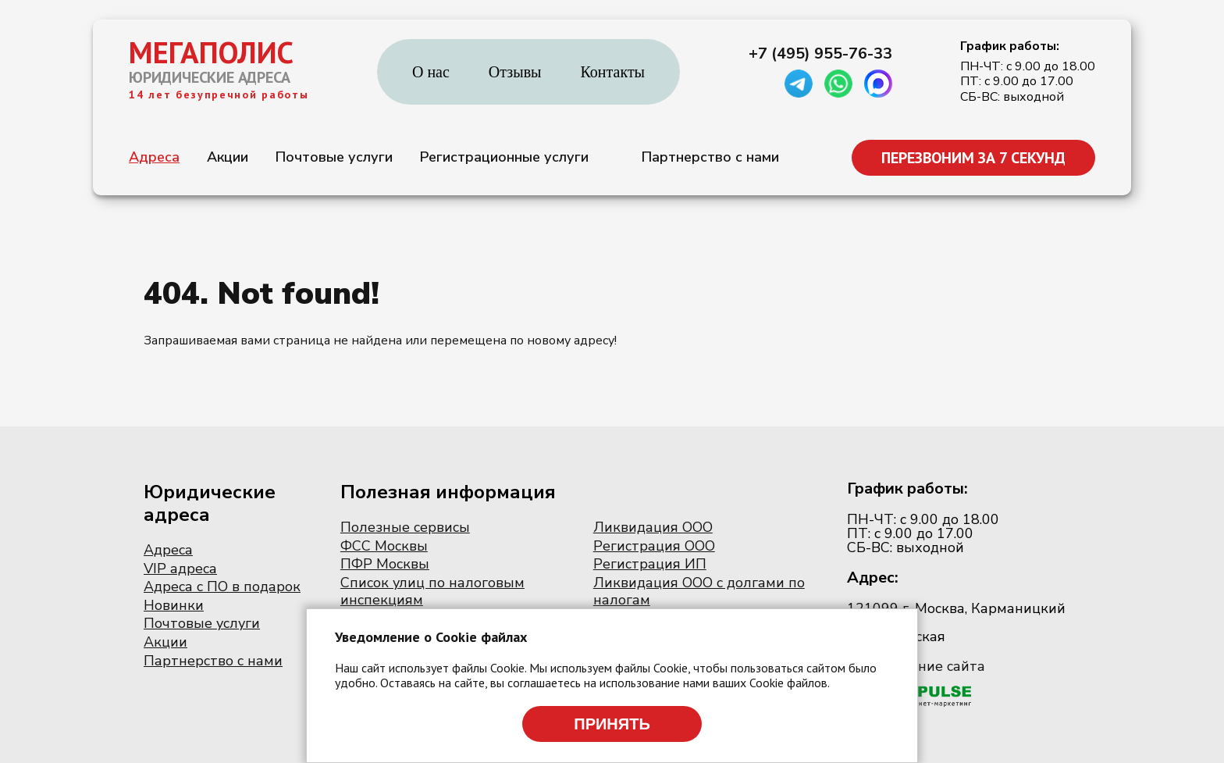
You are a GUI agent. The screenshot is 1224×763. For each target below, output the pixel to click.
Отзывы (515, 71)
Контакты (613, 71)
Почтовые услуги (334, 157)
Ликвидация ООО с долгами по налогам (699, 591)
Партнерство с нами (710, 157)
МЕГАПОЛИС (211, 52)
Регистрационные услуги (504, 157)
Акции (227, 157)
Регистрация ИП (649, 563)
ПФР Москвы (384, 563)
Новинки (174, 605)
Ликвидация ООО (653, 527)
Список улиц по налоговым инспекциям (432, 591)
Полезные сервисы (405, 527)
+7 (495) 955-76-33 (820, 54)
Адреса (154, 157)
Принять (612, 724)
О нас (431, 71)
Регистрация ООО (654, 546)
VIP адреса (180, 568)
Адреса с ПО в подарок (222, 586)
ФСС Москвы (384, 546)
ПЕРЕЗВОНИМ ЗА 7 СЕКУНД (973, 158)
